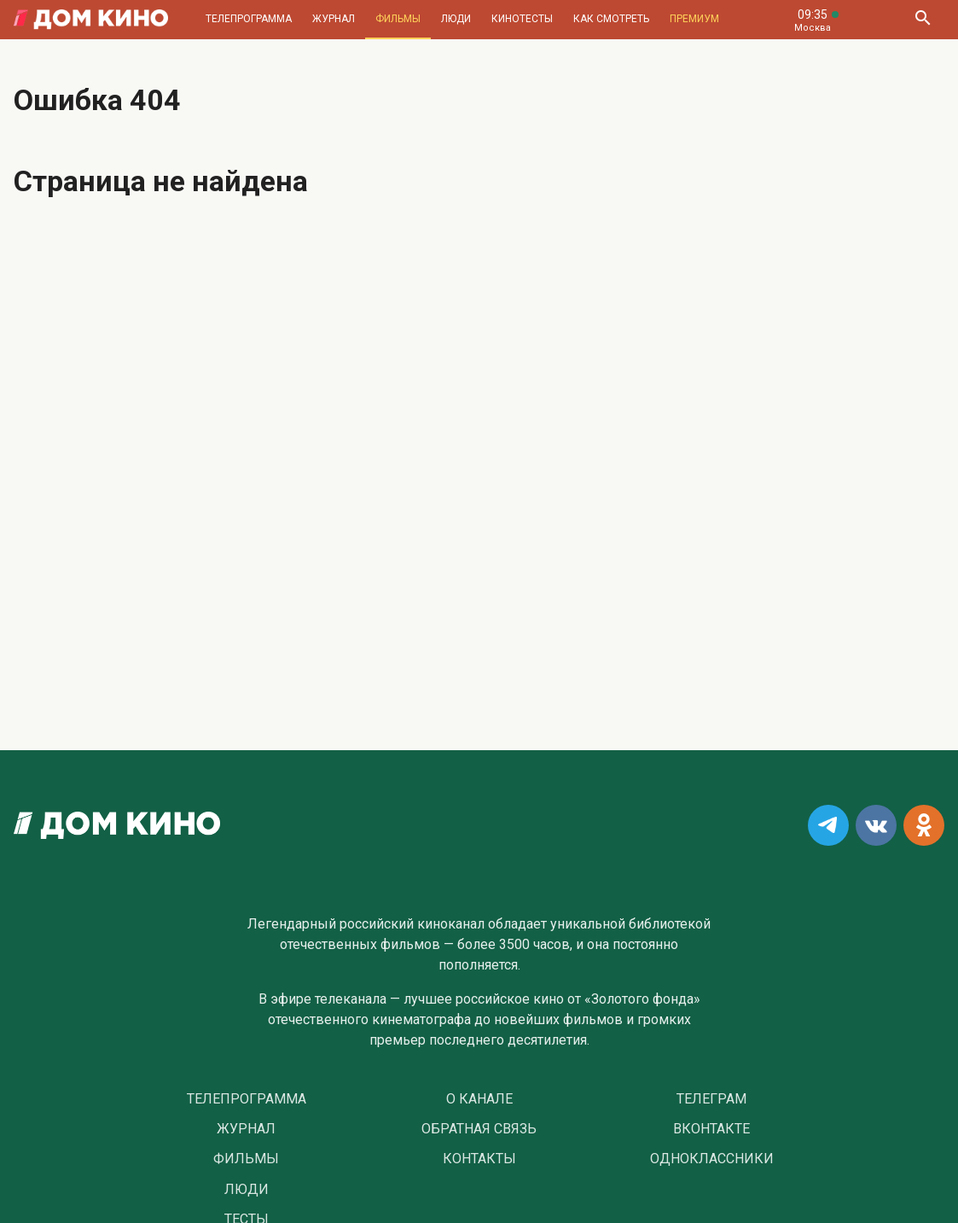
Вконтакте (711, 1129)
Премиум (694, 19)
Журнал (333, 19)
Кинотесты (522, 19)
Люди (456, 19)
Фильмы (398, 19)
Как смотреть (611, 19)
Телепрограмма (249, 19)
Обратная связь (479, 1129)
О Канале (479, 1099)
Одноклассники (712, 1159)
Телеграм (711, 1099)
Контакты (479, 1159)
